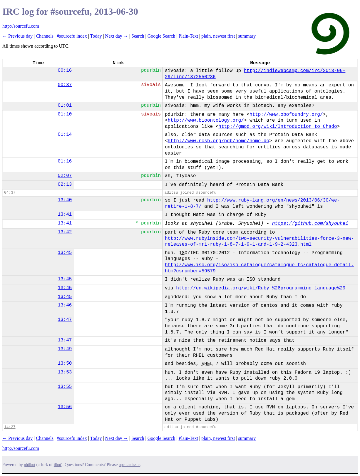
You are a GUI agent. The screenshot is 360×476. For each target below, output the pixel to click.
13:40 (65, 200)
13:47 (65, 319)
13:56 (65, 407)
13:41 (65, 214)
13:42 (65, 232)
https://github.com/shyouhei (310, 223)
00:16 (65, 70)
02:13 (65, 184)
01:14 (65, 134)
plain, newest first (218, 35)
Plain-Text (188, 35)
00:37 (65, 85)
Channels (44, 35)
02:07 (65, 175)
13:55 (65, 386)
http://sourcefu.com (20, 26)
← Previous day (17, 35)
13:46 (65, 305)
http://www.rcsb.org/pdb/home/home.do (218, 141)
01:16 (65, 161)
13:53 (65, 372)
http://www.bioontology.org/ (206, 120)
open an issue (129, 464)
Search (137, 35)
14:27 (9, 427)
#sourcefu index (72, 35)
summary (247, 35)
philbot (29, 464)
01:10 (65, 114)
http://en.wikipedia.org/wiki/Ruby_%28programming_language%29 (260, 288)
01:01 (65, 105)
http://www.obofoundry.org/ (286, 114)
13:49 (65, 349)
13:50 (65, 363)
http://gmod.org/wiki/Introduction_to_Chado (277, 126)
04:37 (9, 192)
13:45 (65, 252)
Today (96, 35)
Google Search (161, 35)
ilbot (57, 464)
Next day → (116, 35)
